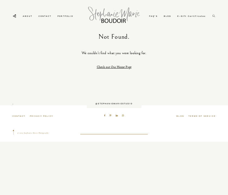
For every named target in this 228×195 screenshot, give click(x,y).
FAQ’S (153, 16)
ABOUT (27, 16)
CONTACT (44, 16)
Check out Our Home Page (114, 67)
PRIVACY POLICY (41, 116)
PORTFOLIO (65, 16)
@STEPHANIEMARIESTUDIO (114, 103)
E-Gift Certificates (191, 16)
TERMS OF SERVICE (202, 116)
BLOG (167, 16)
